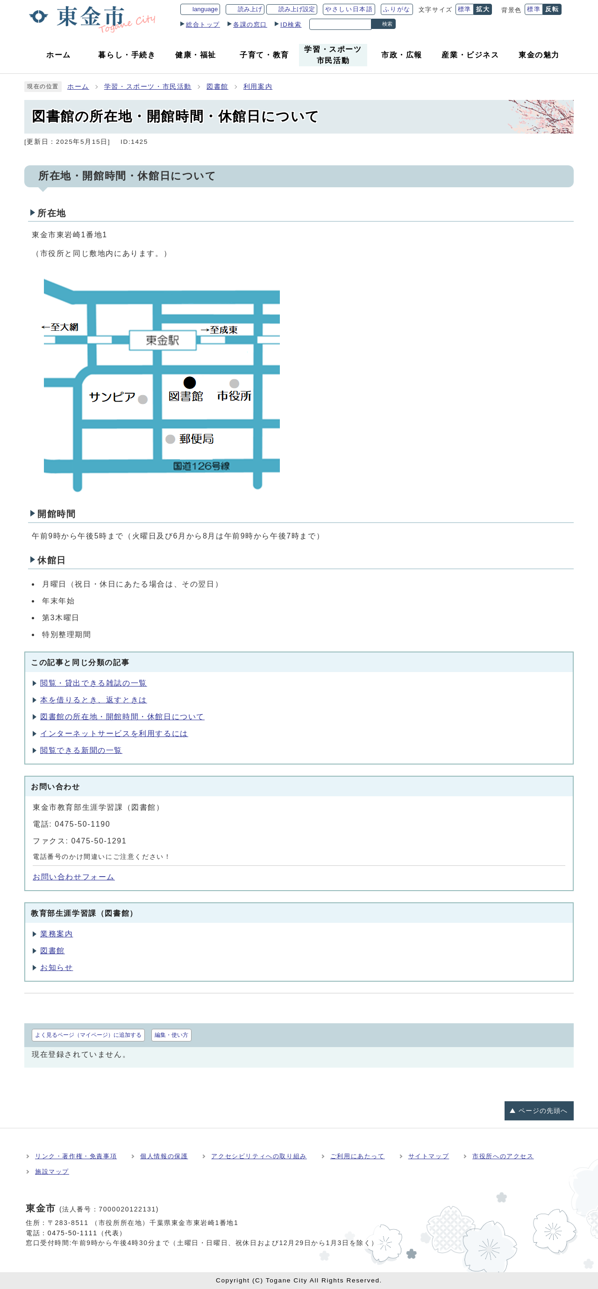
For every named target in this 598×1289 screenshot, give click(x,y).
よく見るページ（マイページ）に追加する (88, 1035)
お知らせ (56, 967)
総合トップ (203, 24)
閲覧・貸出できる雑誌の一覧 (93, 683)
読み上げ (250, 9)
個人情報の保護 (164, 1156)
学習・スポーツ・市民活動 (148, 86)
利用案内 (257, 86)
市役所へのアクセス (503, 1156)
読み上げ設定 (296, 9)
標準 (464, 9)
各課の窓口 (250, 24)
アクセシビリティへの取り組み (258, 1156)
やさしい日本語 (349, 9)
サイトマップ (428, 1156)
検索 (387, 24)
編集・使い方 (171, 1035)
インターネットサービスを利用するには (114, 733)
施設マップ (52, 1171)
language (205, 9)
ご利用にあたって (357, 1156)
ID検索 (291, 24)
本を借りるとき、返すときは (93, 700)
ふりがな (396, 9)
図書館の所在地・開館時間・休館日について (122, 717)
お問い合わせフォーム (74, 877)
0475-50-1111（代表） (87, 1233)
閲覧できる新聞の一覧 (81, 750)
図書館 (217, 86)
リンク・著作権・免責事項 (76, 1156)
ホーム (78, 86)
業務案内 (56, 934)
